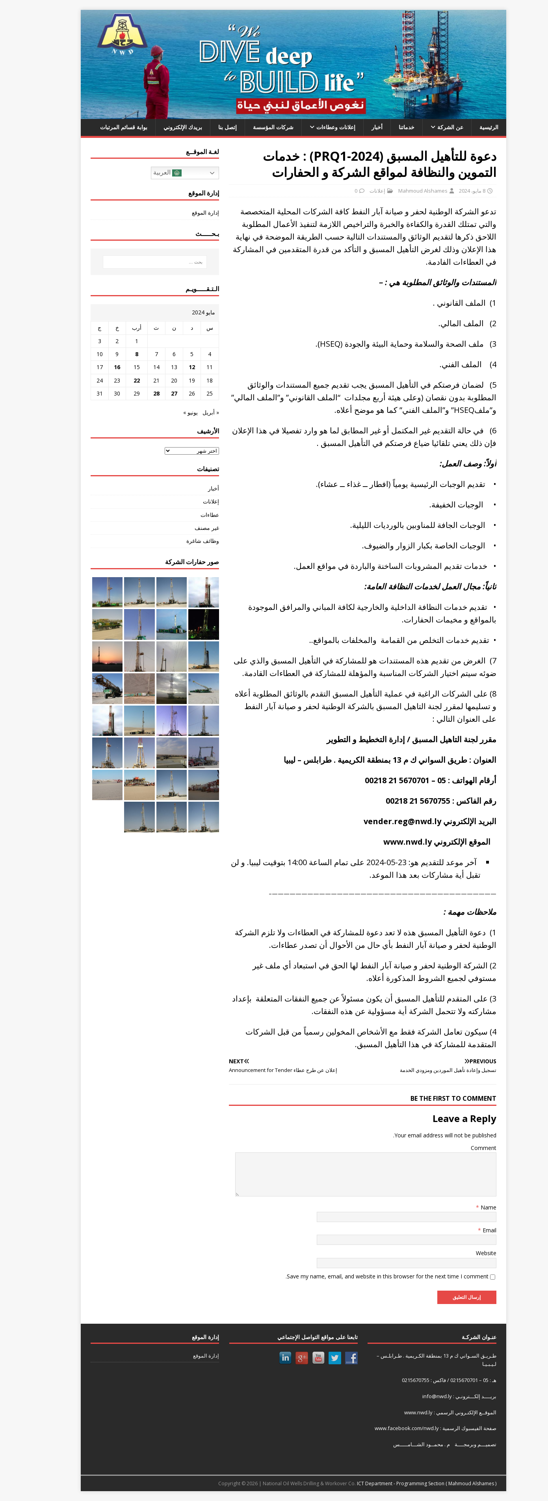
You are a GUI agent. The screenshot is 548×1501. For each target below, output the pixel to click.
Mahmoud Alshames (403, 190)
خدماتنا (387, 127)
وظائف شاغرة (183, 540)
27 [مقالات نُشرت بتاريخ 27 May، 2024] (155, 393)
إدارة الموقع (186, 212)
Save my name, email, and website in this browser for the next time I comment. (367, 1276)
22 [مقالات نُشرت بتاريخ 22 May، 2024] (117, 380)
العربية (148, 173)
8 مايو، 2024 (453, 190)
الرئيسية (469, 127)
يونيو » (171, 412)
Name (468, 1207)
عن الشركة (431, 127)
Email (469, 1230)
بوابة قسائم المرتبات (104, 127)
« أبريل (191, 412)
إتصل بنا (208, 127)
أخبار (357, 127)
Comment (464, 1148)
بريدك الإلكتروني (163, 127)
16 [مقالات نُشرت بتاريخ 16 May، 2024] (98, 367)
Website (467, 1253)
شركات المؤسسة (254, 127)
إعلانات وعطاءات (316, 127)
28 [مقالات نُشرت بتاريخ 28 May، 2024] (137, 393)
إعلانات (358, 190)
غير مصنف (187, 527)
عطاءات (190, 514)
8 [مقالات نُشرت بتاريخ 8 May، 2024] (117, 354)
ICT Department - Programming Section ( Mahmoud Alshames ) (407, 1483)
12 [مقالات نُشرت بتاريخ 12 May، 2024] (172, 367)
